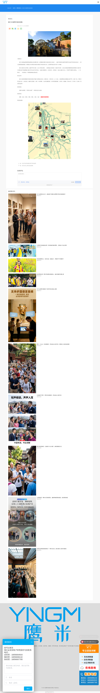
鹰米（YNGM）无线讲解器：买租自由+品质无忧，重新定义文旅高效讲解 (53, 344)
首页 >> (15, 8)
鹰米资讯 (10, 18)
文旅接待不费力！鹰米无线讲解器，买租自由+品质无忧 (49, 395)
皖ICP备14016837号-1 (49, 692)
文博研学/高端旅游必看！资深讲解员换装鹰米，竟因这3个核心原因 (52, 245)
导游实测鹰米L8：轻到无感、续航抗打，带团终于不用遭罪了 (50, 259)
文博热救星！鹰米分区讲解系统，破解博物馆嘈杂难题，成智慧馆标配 (52, 497)
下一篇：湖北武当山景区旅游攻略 (25, 165)
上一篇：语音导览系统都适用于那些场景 (27, 163)
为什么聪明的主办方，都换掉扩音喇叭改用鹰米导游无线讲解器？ (51, 194)
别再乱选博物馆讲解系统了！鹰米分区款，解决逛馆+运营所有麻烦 (51, 548)
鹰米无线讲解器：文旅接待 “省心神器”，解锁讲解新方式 (49, 446)
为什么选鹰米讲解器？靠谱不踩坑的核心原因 (47, 289)
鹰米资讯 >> (20, 8)
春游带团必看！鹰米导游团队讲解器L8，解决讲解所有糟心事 (50, 274)
